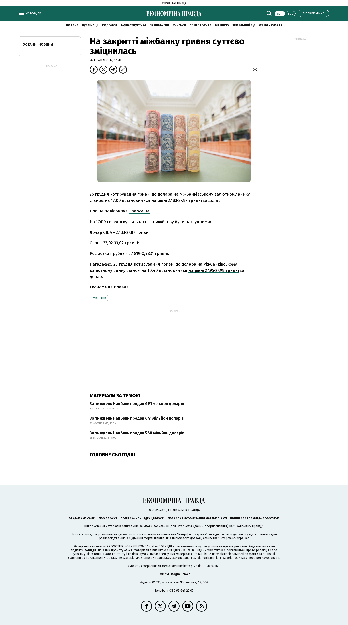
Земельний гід (243, 25)
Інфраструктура (133, 25)
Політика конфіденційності (142, 518)
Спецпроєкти (200, 25)
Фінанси (179, 25)
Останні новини (37, 44)
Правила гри (159, 25)
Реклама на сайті (82, 518)
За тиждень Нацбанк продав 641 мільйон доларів (137, 418)
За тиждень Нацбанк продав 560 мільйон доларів (137, 433)
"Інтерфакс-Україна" (192, 534)
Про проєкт (108, 518)
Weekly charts (270, 25)
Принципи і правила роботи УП (254, 518)
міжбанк (99, 298)
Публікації (90, 25)
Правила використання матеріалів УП (197, 518)
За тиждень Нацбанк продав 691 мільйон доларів (137, 403)
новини (72, 25)
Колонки (109, 25)
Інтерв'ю (222, 25)
